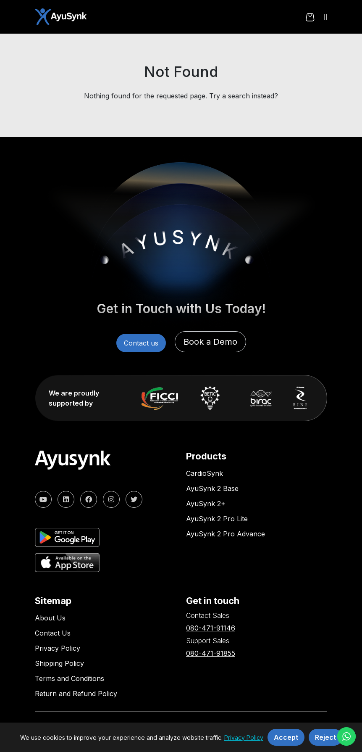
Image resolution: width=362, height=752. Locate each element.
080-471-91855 (210, 653)
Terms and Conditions (69, 678)
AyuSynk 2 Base (212, 488)
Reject (325, 737)
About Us (50, 618)
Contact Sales (207, 615)
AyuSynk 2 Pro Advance (225, 534)
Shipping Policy (59, 663)
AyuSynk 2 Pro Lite (217, 519)
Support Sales (207, 640)
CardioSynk (204, 473)
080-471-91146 (210, 628)
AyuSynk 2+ (206, 503)
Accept (286, 737)
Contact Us (53, 633)
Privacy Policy (57, 648)
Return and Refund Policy (76, 693)
